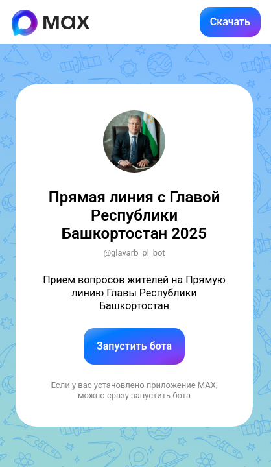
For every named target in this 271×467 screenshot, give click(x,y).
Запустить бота (134, 346)
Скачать (230, 22)
